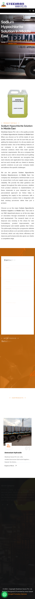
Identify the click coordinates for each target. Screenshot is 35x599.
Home (3, 42)
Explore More (11, 466)
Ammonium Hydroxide (13, 453)
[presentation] (18, 321)
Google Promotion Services (17, 594)
